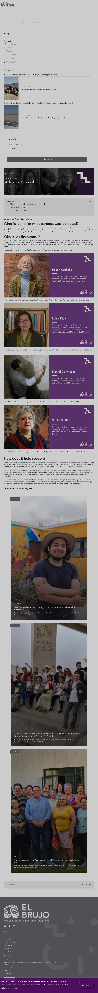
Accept (85, 985)
